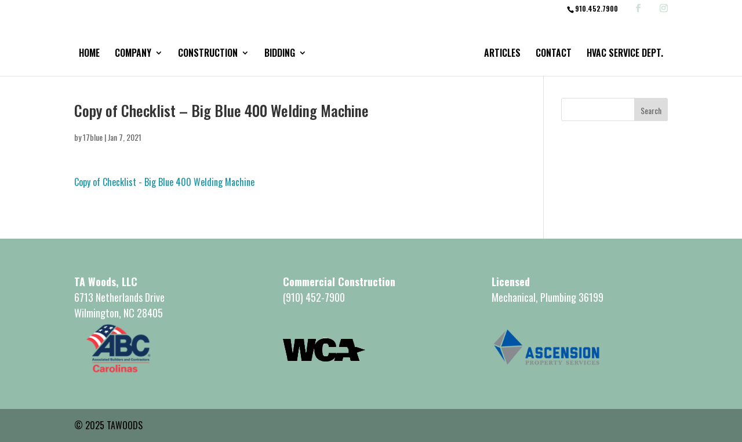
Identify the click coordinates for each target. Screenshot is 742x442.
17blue (93, 137)
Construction (208, 54)
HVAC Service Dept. (625, 54)
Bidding (279, 54)
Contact (554, 54)
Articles (502, 54)
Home (89, 54)
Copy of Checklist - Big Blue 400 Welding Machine (164, 182)
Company (133, 54)
